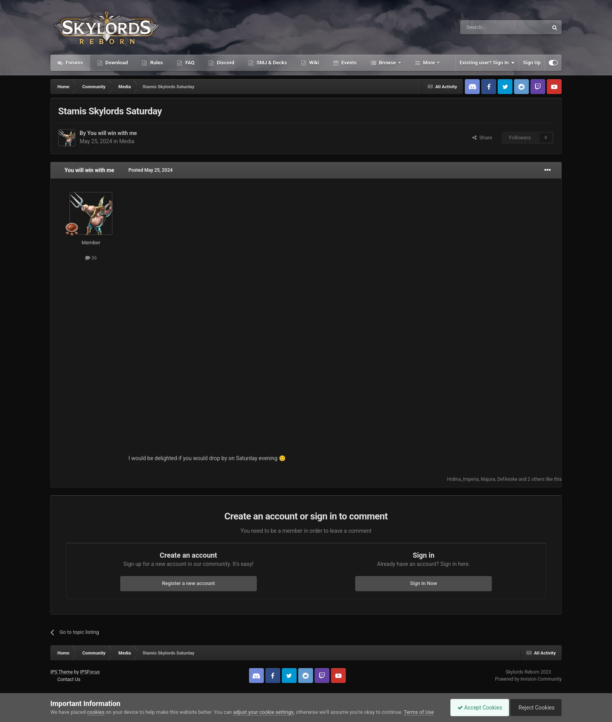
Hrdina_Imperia (463, 479)
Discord (224, 63)
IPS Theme (61, 672)
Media (126, 141)
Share (482, 137)
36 (91, 258)
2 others (536, 479)
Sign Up (532, 63)
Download (116, 63)
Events (348, 63)
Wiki (313, 63)
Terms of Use (419, 712)
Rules (156, 63)
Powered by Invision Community (528, 679)
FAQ (189, 63)
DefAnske (507, 479)
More (429, 63)
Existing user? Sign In (487, 63)
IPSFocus (90, 672)
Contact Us (68, 679)
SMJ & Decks (271, 63)
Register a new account (188, 583)
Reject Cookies (534, 707)
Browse (387, 63)
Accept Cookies (476, 707)
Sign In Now (423, 583)
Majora (488, 479)
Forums (73, 63)
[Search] (485, 27)
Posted (150, 170)
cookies (96, 712)
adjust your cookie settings (263, 712)
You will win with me (112, 133)
